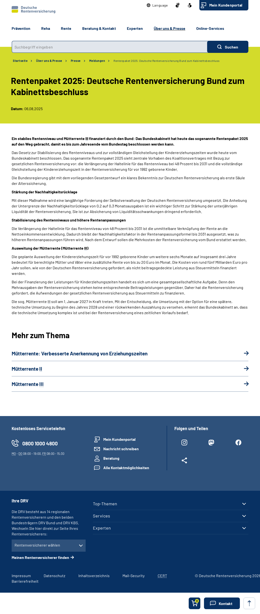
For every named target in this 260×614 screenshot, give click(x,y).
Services (101, 516)
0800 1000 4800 (40, 443)
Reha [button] (45, 28)
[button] (157, 5)
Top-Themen (105, 503)
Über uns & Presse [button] (169, 28)
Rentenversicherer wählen (37, 545)
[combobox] (109, 47)
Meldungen (97, 60)
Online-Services (210, 28)
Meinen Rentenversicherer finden (40, 557)
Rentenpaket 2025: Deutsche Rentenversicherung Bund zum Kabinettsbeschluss (167, 60)
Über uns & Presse (49, 60)
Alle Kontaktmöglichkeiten (126, 467)
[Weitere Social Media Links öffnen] (184, 461)
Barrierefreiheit (25, 581)
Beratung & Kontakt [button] (99, 28)
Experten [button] (135, 28)
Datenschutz (54, 575)
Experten (102, 528)
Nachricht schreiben (121, 448)
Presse (76, 60)
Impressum (21, 575)
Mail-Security (133, 575)
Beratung (111, 458)
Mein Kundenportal (225, 5)
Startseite (20, 60)
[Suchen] (227, 47)
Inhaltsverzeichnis (94, 575)
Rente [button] (66, 28)
